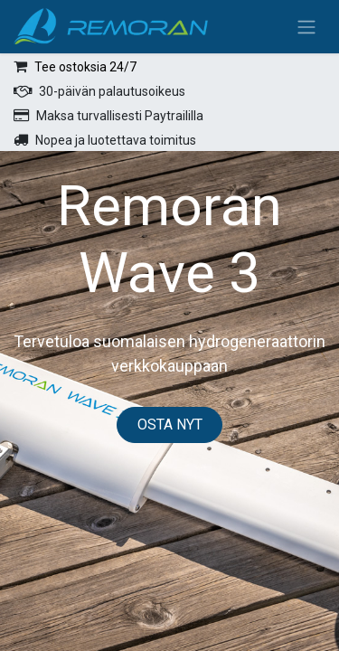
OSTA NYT (169, 424)
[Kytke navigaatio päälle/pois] (306, 26)
